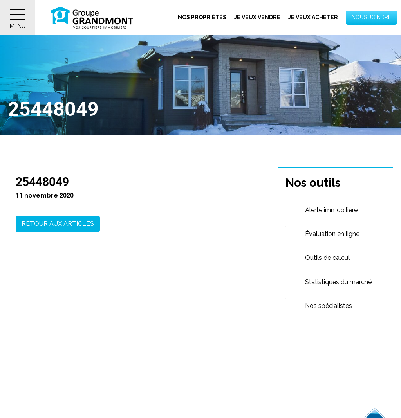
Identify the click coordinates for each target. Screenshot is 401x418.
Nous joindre (371, 17)
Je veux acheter (313, 17)
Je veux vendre (257, 17)
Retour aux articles (58, 223)
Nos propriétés (202, 17)
